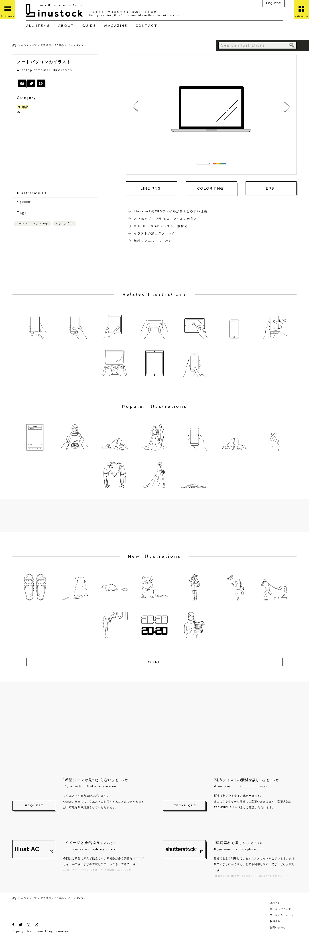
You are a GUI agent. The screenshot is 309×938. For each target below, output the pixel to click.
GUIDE (89, 25)
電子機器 (46, 45)
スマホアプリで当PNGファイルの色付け (165, 218)
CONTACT (147, 25)
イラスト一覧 (29, 45)
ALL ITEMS (38, 25)
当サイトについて (280, 909)
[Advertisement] (57, 153)
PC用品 (59, 45)
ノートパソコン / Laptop (32, 224)
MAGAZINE (115, 25)
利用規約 (275, 921)
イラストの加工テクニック (154, 233)
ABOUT (66, 25)
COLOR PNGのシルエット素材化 (161, 226)
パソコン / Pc (64, 224)
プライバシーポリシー (283, 915)
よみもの (275, 902)
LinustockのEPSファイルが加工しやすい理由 (170, 211)
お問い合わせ (278, 927)
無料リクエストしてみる (153, 240)
